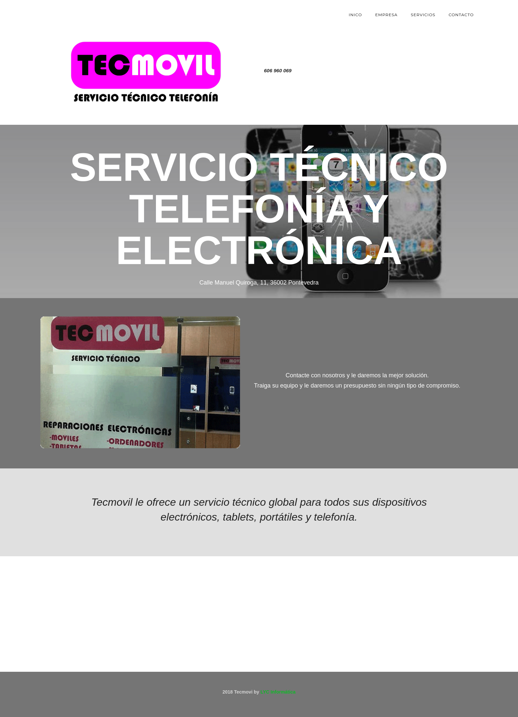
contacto (461, 14)
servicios (423, 14)
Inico (355, 14)
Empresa (386, 14)
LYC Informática (277, 692)
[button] (51, 520)
